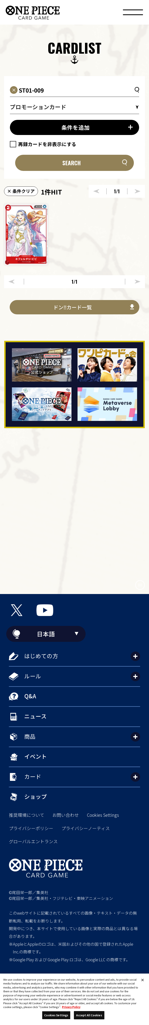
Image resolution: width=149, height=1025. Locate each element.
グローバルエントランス (33, 841)
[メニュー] (133, 14)
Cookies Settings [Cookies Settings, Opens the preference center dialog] (56, 1015)
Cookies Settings (103, 815)
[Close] (142, 980)
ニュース (35, 716)
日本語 (46, 634)
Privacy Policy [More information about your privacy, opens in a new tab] (71, 1007)
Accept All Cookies (89, 1015)
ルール (32, 676)
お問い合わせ (65, 815)
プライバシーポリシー (31, 828)
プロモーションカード (38, 107)
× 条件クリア (21, 191)
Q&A (30, 696)
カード (32, 776)
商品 (30, 736)
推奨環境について (26, 815)
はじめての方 (41, 656)
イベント (35, 756)
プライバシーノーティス (85, 828)
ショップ (35, 796)
